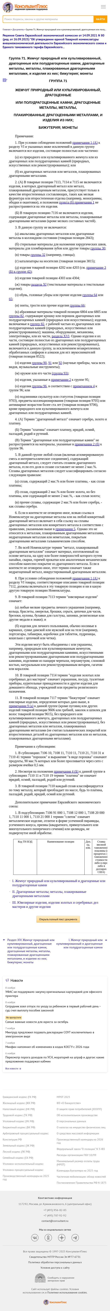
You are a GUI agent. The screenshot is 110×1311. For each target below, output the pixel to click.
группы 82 (16, 316)
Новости (16, 980)
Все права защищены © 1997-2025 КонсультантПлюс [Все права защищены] (55, 1251)
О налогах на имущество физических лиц (81, 1127)
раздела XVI (60, 336)
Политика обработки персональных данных (55, 1262)
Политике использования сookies (67, 1292)
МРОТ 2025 (63, 1097)
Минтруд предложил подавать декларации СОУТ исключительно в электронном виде (49, 1034)
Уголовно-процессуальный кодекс (23, 1170)
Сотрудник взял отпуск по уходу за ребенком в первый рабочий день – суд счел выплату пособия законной (53, 1008)
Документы (18, 29)
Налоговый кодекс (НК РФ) (19, 1109)
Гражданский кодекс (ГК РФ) (19, 1097)
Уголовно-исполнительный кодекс (23, 1163)
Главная (7, 29)
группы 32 (38, 255)
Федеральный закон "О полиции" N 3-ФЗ (81, 1149)
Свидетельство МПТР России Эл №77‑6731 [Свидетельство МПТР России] (55, 1256)
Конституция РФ (12, 1139)
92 (60, 363)
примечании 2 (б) (87, 444)
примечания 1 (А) (85, 142)
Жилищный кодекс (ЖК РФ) (19, 1103)
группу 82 (37, 324)
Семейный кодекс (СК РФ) (18, 1157)
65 (10, 299)
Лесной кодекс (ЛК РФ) (16, 1151)
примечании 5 (66, 529)
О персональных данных (71, 1121)
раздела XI (38, 284)
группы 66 (77, 305)
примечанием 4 (84, 386)
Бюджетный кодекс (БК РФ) (19, 1127)
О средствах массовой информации (78, 1133)
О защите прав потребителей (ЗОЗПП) (79, 1109)
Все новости (11, 1068)
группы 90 (39, 363)
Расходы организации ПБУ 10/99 (76, 1155)
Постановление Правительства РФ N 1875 (81, 1182)
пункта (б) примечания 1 (76, 202)
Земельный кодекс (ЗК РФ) (18, 1145)
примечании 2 (61, 379)
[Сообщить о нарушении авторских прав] (55, 1278)
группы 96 (39, 386)
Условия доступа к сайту (55, 1267)
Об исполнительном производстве (77, 1115)
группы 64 (89, 295)
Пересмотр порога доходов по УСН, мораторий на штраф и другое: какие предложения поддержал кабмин (54, 1059)
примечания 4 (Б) (66, 771)
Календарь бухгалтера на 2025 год (77, 1170)
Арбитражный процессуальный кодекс (26, 1133)
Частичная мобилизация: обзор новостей (81, 1176)
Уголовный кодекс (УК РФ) (18, 1121)
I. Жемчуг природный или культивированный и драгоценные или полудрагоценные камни (79, 943)
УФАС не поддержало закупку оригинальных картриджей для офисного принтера (53, 994)
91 (50, 363)
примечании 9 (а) (21, 706)
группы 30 (97, 248)
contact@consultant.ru (55, 1221)
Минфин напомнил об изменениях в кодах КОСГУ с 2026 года (47, 1047)
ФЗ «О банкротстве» (69, 1103)
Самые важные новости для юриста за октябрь (36, 1022)
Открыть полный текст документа (58, 919)
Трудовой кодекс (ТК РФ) (17, 1115)
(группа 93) (60, 373)
